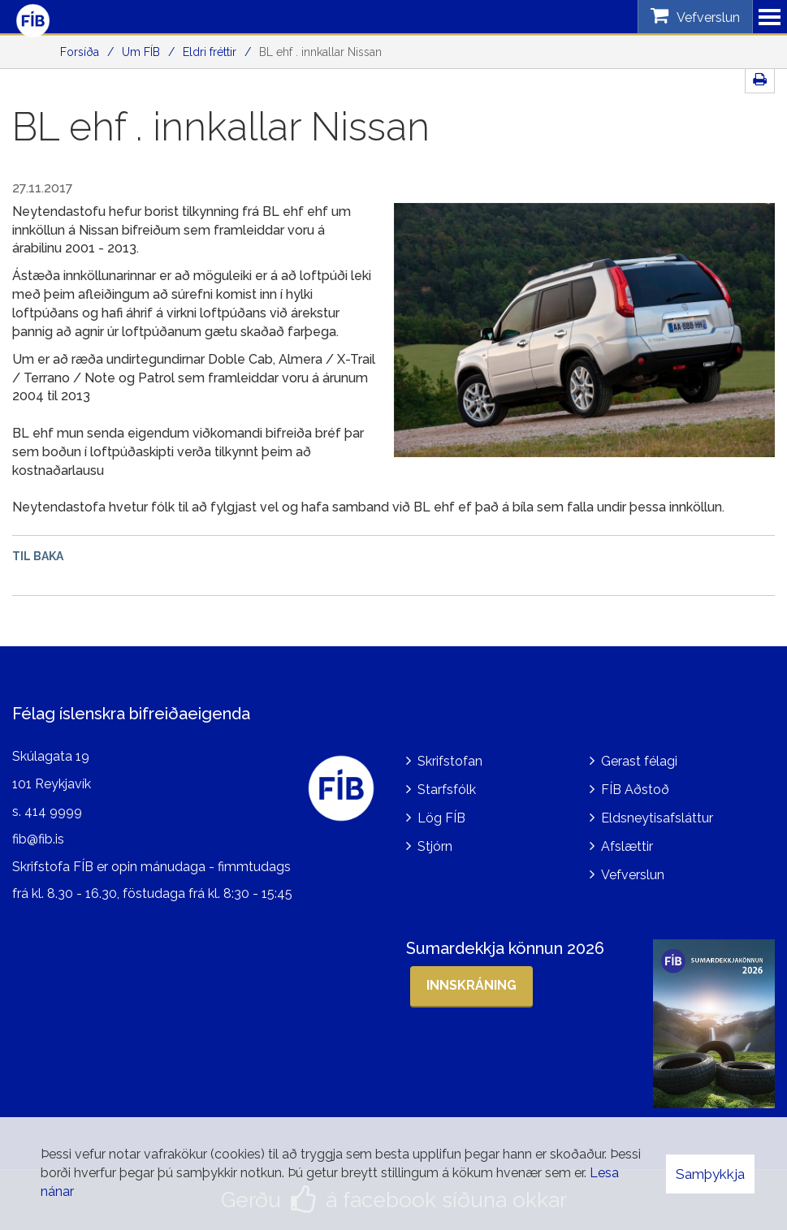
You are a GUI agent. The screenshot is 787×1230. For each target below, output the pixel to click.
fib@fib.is (38, 839)
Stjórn (434, 846)
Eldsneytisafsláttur (657, 818)
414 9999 (53, 811)
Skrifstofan (449, 761)
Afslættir (627, 846)
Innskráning (471, 985)
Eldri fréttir (209, 51)
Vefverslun (632, 875)
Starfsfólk (446, 789)
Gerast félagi (639, 761)
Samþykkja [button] (710, 1174)
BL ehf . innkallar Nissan (320, 51)
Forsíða (79, 51)
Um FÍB (141, 51)
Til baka (37, 556)
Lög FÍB (441, 818)
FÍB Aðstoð (635, 789)
